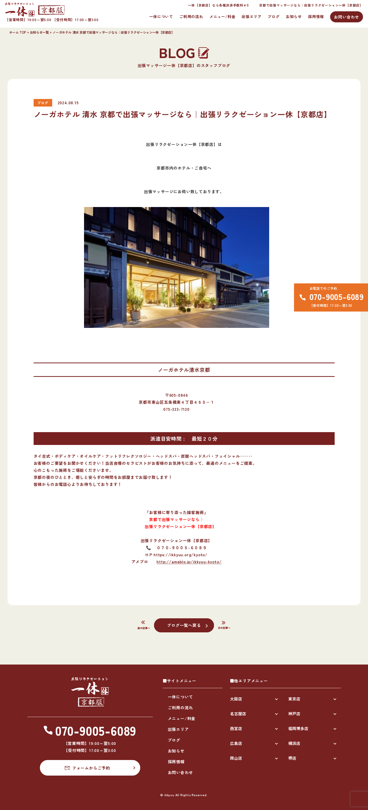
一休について (161, 16)
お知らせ (294, 16)
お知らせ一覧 (39, 32)
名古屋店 (238, 714)
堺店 (292, 758)
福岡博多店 (298, 728)
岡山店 (236, 758)
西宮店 (236, 728)
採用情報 (316, 16)
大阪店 (236, 699)
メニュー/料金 (222, 16)
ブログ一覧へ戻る (184, 625)
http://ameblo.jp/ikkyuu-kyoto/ (189, 562)
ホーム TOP (17, 32)
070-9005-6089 (337, 296)
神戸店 (294, 714)
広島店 (236, 743)
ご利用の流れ (191, 16)
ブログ (273, 16)
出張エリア (251, 16)
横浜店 (294, 743)
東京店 (294, 699)
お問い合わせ (346, 17)
